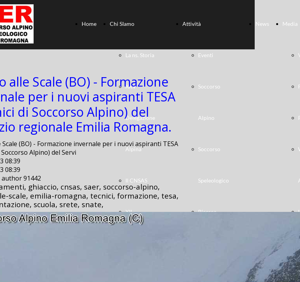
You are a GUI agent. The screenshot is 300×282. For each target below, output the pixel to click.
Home (89, 23)
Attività (191, 23)
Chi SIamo (122, 23)
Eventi (205, 55)
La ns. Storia (139, 55)
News (262, 23)
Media (290, 23)
